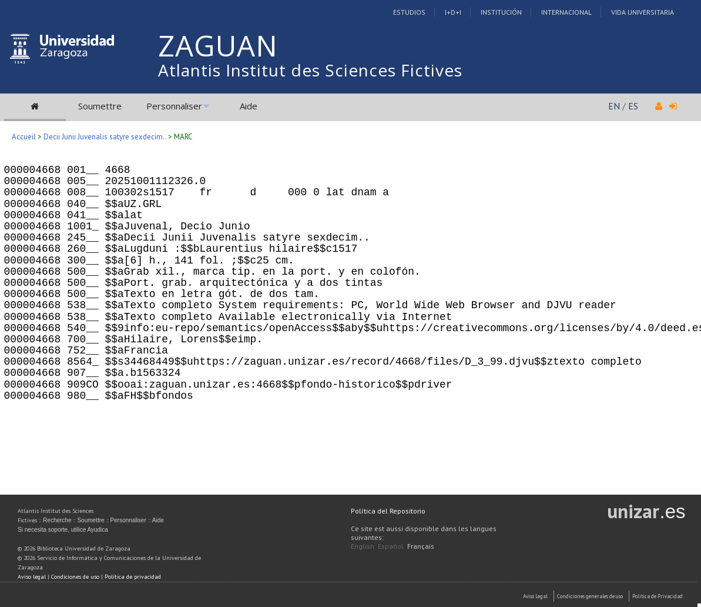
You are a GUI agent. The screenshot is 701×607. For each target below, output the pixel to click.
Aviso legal (32, 577)
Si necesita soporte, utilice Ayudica (63, 529)
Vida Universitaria (642, 12)
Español (391, 546)
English (362, 546)
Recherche (57, 520)
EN (614, 106)
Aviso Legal (535, 596)
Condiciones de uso (75, 577)
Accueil (24, 137)
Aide (248, 106)
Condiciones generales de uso (590, 596)
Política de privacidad (133, 577)
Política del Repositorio (388, 510)
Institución (501, 12)
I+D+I (453, 12)
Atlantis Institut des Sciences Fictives (310, 70)
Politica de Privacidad (657, 596)
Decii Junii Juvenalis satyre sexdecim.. (104, 137)
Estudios (409, 12)
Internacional (566, 12)
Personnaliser (174, 106)
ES (633, 106)
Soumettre (100, 106)
